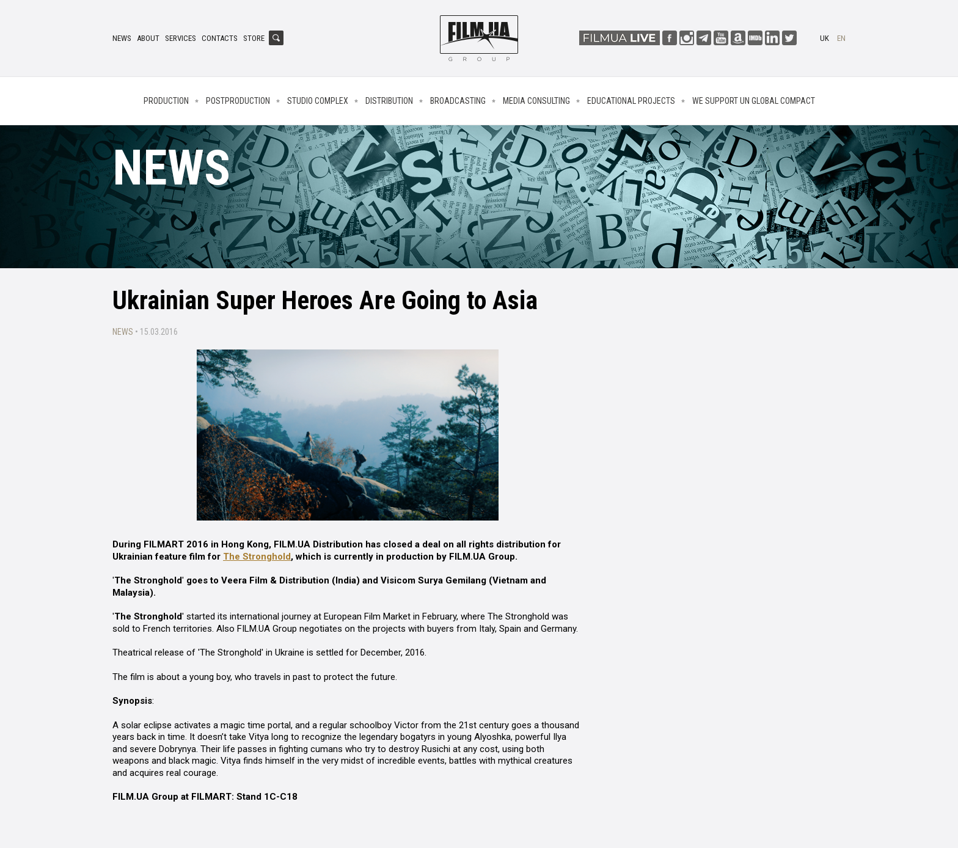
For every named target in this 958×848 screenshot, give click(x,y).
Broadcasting (458, 101)
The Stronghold (257, 556)
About (148, 38)
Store (254, 38)
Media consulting (536, 101)
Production (166, 101)
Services (180, 38)
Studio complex (317, 101)
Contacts (220, 38)
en (841, 38)
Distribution (389, 101)
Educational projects (631, 101)
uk (824, 38)
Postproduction (238, 101)
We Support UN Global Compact (753, 101)
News (121, 38)
